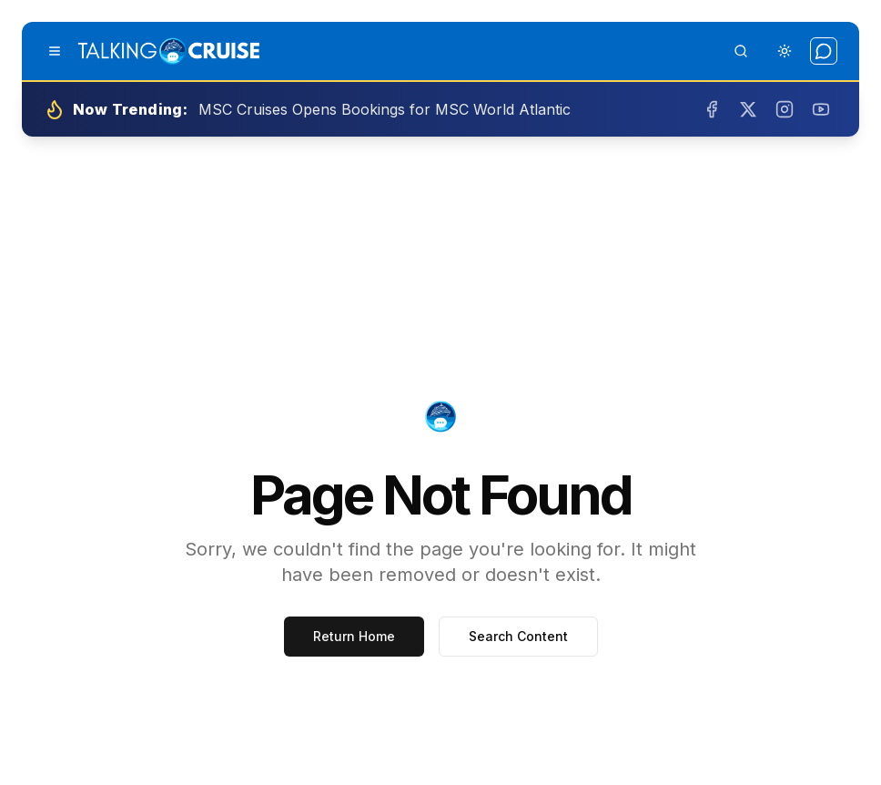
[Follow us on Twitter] (748, 109)
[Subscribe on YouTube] (821, 109)
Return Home (354, 636)
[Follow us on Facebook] (711, 109)
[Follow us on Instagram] (784, 109)
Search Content (518, 636)
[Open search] (741, 51)
